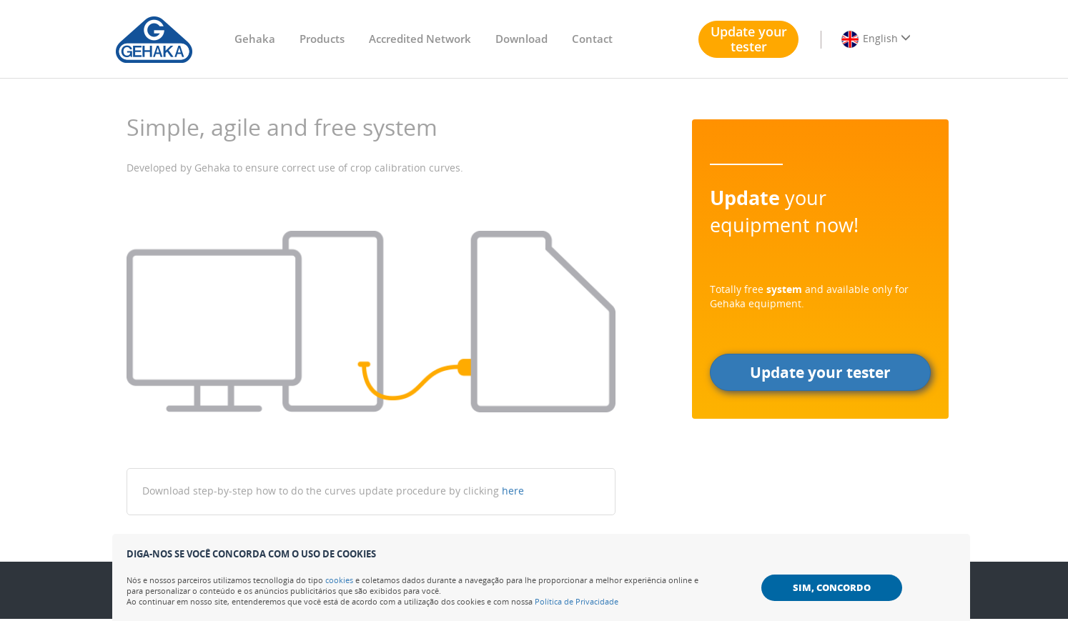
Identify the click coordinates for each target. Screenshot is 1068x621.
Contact (592, 38)
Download (521, 38)
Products (322, 38)
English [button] (876, 39)
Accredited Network (420, 38)
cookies (339, 580)
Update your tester (749, 39)
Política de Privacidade (576, 601)
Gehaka (254, 38)
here (513, 490)
